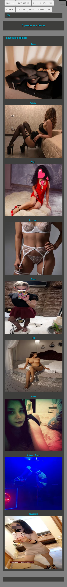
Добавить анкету (36, 9)
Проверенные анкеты (42, 3)
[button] (62, 3)
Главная (10, 3)
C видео (9, 9)
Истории (21, 9)
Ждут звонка (23, 3)
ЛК (49, 9)
